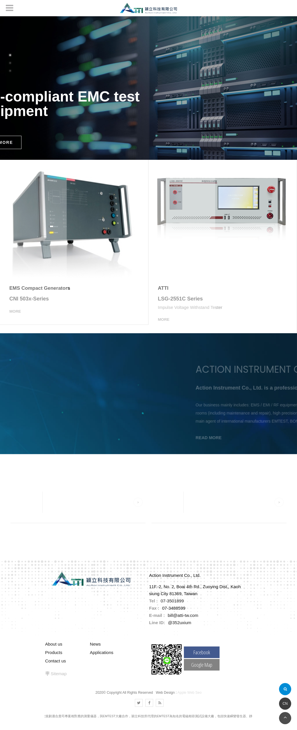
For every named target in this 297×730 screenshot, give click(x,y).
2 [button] (10, 63)
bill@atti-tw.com (183, 622)
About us (53, 651)
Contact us (55, 668)
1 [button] (10, 55)
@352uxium (179, 630)
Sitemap (59, 681)
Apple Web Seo (190, 700)
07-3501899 (172, 608)
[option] (148, 88)
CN (284, 704)
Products (53, 659)
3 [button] (10, 71)
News (95, 651)
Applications (101, 659)
